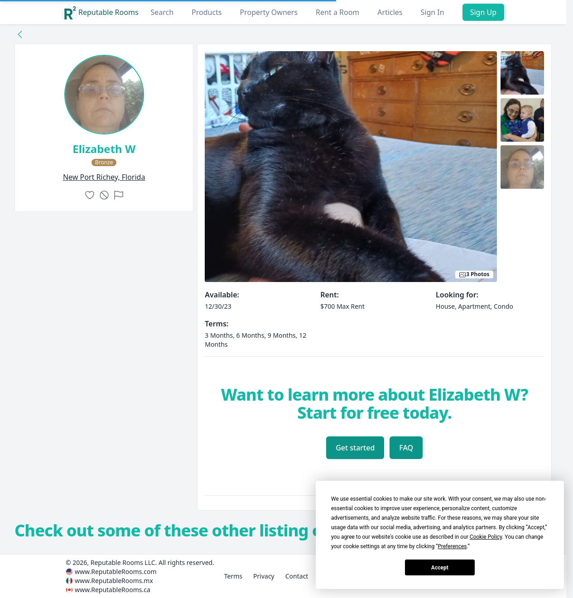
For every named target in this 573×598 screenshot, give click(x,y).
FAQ (406, 448)
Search (161, 12)
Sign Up (483, 12)
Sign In (432, 12)
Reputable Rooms (100, 12)
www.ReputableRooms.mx (114, 580)
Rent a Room (337, 12)
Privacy (263, 576)
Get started (355, 448)
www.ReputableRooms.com (116, 571)
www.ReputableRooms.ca (112, 589)
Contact (296, 576)
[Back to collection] (19, 34)
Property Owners (269, 12)
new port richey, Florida (104, 177)
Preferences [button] (452, 546)
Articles (389, 12)
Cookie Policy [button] (486, 537)
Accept (439, 568)
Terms (233, 576)
